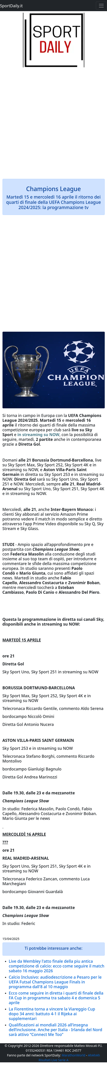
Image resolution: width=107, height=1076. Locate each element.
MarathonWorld (73, 1055)
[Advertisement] (53, 120)
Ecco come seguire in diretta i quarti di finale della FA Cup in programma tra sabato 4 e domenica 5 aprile (56, 997)
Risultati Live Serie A (54, 1060)
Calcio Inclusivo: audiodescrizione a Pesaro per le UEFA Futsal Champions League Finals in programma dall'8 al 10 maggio (55, 981)
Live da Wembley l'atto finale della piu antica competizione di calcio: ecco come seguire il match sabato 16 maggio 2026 (57, 965)
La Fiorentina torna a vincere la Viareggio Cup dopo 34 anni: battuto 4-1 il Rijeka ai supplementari (52, 1013)
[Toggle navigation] (101, 6)
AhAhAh (94, 1055)
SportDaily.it (11, 5)
